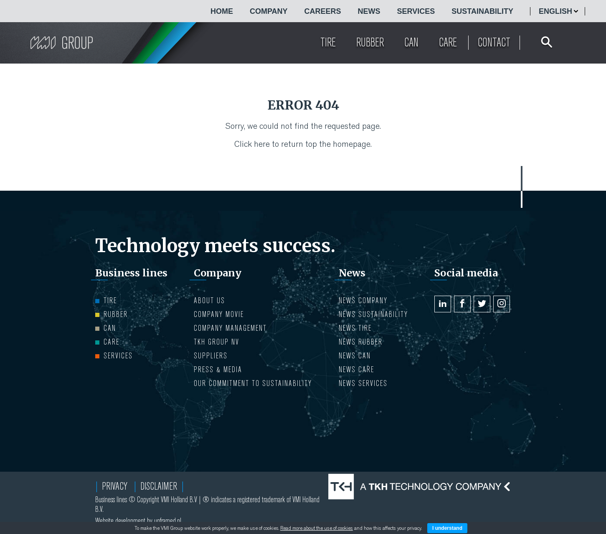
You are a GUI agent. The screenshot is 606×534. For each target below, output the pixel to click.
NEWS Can (355, 355)
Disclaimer (158, 486)
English (555, 11)
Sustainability (482, 11)
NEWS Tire (355, 328)
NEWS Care (356, 369)
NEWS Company (363, 300)
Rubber (111, 314)
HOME (221, 11)
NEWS (369, 11)
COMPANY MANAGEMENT (230, 328)
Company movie (219, 314)
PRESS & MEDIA (218, 369)
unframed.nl (167, 521)
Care (107, 342)
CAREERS (322, 11)
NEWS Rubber (361, 342)
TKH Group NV (216, 342)
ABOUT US (209, 300)
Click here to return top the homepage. (303, 144)
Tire (106, 300)
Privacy (114, 486)
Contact (494, 43)
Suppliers (211, 355)
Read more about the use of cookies (316, 528)
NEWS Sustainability (373, 314)
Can (105, 328)
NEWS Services (363, 383)
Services (416, 11)
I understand (447, 528)
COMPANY (269, 11)
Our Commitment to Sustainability (253, 383)
